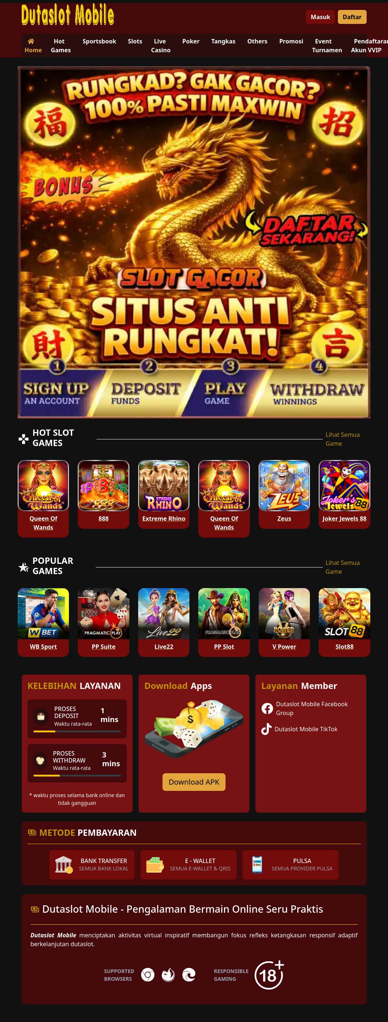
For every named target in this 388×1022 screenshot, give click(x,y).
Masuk (320, 17)
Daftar (352, 17)
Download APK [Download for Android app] (194, 782)
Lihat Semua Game (343, 439)
